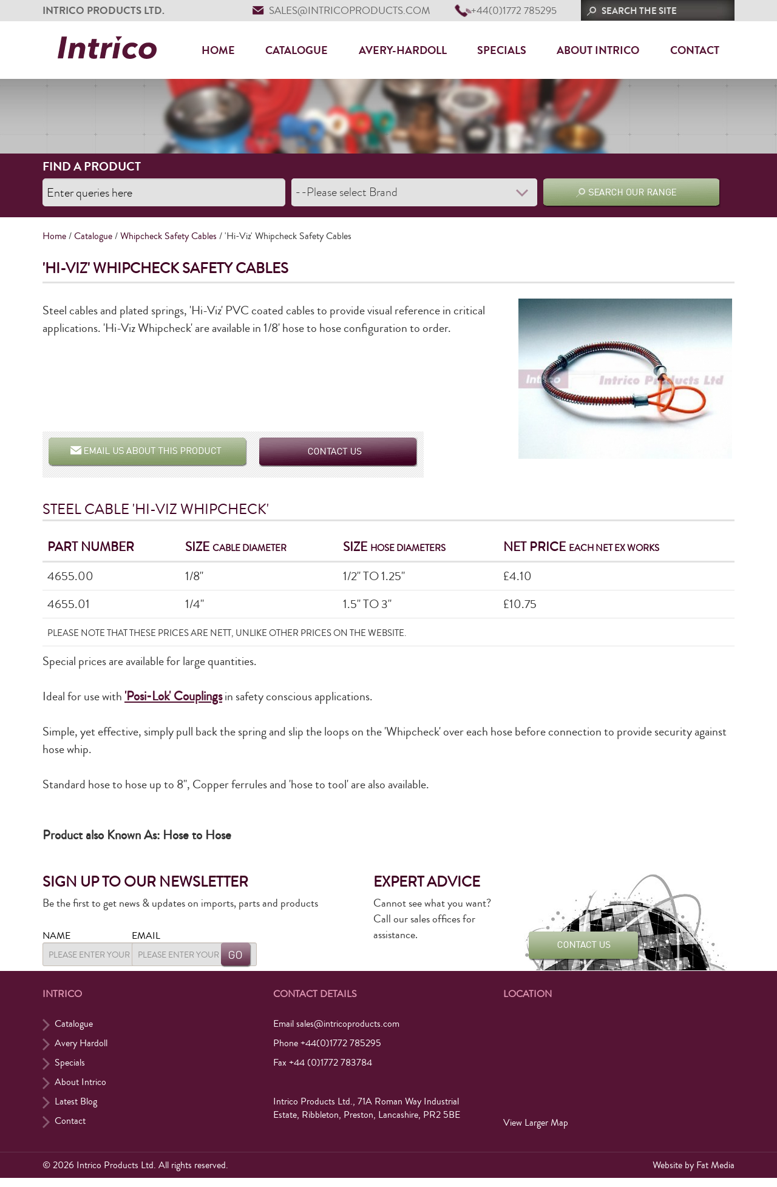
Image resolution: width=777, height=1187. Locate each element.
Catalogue (296, 50)
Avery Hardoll (81, 1048)
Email (196, 934)
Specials (501, 50)
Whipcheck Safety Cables (168, 235)
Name (56, 934)
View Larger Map (535, 1128)
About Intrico (598, 50)
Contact (694, 50)
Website (667, 1170)
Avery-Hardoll (403, 50)
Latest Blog (76, 1107)
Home (218, 50)
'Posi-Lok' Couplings (171, 695)
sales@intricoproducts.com (349, 10)
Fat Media (715, 1170)
